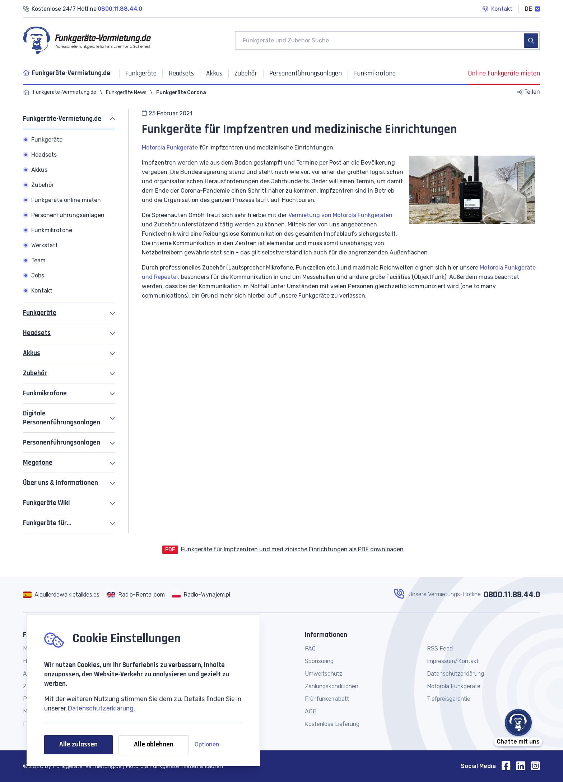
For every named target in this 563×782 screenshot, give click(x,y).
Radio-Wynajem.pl (206, 594)
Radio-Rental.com (141, 594)
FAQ (310, 648)
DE (532, 8)
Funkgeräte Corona (181, 92)
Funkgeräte (39, 312)
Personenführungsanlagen (61, 442)
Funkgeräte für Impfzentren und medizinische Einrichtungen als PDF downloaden (292, 549)
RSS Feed (440, 648)
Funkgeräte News (126, 92)
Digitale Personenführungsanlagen (61, 418)
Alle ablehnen (153, 744)
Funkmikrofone (45, 393)
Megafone (37, 462)
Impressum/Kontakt (453, 661)
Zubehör (35, 373)
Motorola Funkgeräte (170, 147)
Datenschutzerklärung (101, 708)
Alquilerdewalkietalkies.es (66, 594)
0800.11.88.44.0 (512, 595)
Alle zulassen (78, 744)
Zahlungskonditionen (331, 686)
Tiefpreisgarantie (448, 698)
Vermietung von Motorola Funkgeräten (340, 215)
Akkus (31, 353)
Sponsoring (319, 661)
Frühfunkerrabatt (327, 698)
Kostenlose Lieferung (332, 724)
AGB (311, 711)
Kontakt (497, 9)
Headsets (37, 332)
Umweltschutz (323, 673)
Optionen (207, 744)
